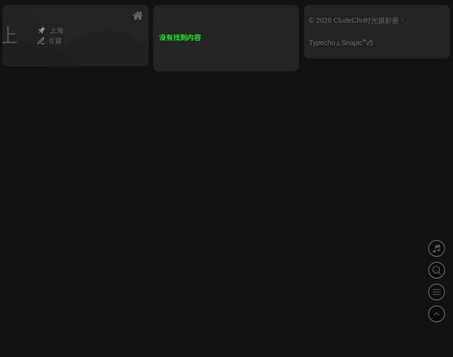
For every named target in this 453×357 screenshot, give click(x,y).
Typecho (322, 43)
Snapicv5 (357, 43)
